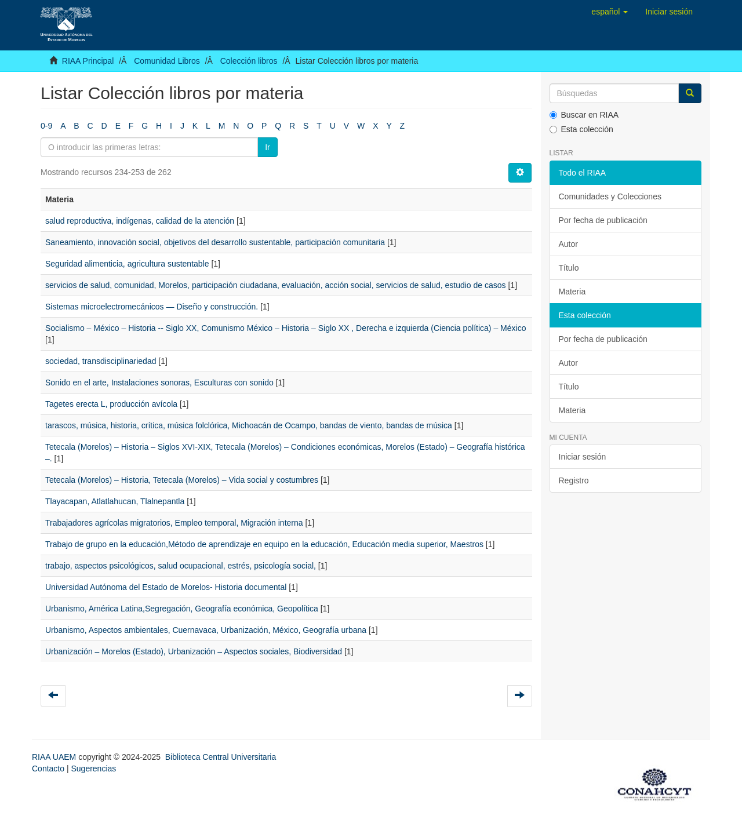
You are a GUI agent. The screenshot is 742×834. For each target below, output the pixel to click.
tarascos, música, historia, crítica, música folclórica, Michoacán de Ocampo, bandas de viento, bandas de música (248, 425)
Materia (572, 291)
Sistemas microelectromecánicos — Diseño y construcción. (151, 306)
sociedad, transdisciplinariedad (100, 361)
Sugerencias (93, 768)
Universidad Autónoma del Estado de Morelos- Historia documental (165, 587)
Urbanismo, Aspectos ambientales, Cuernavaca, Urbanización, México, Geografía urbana (205, 630)
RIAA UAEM (55, 757)
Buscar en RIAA (584, 114)
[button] (609, 11)
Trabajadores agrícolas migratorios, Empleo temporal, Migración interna (174, 522)
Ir (267, 147)
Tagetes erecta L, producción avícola (111, 404)
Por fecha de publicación (603, 220)
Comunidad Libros (167, 60)
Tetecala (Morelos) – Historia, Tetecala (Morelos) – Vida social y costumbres (181, 480)
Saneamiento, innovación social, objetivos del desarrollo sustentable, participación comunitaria (215, 242)
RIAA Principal (88, 60)
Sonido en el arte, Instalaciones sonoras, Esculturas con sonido (159, 382)
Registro (574, 480)
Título (569, 267)
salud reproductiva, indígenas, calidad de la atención (139, 220)
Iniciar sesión (582, 456)
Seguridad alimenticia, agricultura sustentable (127, 263)
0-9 (46, 125)
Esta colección (581, 129)
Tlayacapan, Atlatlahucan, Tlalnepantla (114, 501)
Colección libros (249, 60)
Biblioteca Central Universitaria (220, 757)
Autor (568, 244)
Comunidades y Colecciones (610, 196)
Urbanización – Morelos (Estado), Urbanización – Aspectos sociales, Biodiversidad (193, 651)
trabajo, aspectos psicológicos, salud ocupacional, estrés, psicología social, (180, 565)
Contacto (48, 768)
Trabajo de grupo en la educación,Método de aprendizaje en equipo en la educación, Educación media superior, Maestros (264, 544)
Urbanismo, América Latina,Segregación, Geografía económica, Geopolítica (181, 608)
